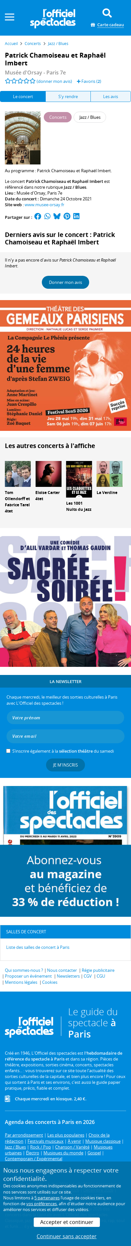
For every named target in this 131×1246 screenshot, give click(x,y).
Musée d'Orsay (31, 193)
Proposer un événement (28, 976)
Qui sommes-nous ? (24, 970)
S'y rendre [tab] (68, 96)
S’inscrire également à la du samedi (63, 751)
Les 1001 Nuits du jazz (78, 506)
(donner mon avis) (54, 81)
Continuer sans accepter (67, 1236)
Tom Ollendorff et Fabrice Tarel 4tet (17, 501)
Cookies (49, 982)
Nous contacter (62, 970)
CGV (88, 976)
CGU (101, 976)
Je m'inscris (65, 765)
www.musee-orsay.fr (44, 205)
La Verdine (107, 492)
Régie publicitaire (98, 970)
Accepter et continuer (66, 1222)
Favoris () (89, 81)
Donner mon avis (65, 282)
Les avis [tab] (110, 96)
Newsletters (68, 976)
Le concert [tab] (23, 96)
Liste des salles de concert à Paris (37, 947)
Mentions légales (21, 982)
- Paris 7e (35, 72)
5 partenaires (47, 1198)
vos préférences (41, 1204)
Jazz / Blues (75, 187)
